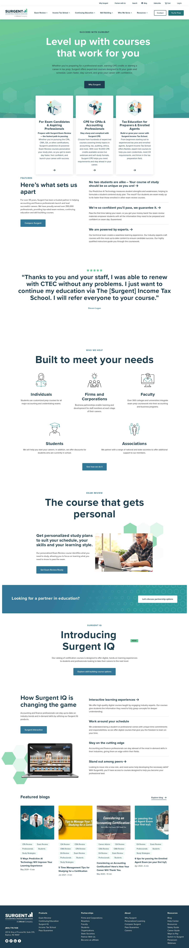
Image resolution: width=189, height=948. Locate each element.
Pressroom (172, 940)
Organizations (87, 930)
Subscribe (157, 3)
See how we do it (94, 466)
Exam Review (40, 13)
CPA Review (27, 844)
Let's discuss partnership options (157, 599)
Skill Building (105, 13)
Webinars (171, 943)
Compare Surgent (33, 223)
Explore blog (157, 797)
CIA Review (65, 844)
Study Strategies (29, 853)
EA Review (64, 853)
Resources (141, 13)
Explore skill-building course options (94, 671)
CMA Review (65, 849)
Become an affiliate (90, 940)
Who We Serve (124, 13)
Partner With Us (88, 937)
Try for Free (176, 13)
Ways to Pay (172, 933)
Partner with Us (120, 3)
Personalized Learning (135, 921)
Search (134, 3)
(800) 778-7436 (11, 928)
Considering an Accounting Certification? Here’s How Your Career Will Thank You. (113, 867)
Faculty (84, 924)
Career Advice (104, 844)
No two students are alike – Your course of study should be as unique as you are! (124, 184)
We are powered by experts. (109, 229)
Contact (160, 13)
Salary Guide (173, 927)
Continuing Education (84, 13)
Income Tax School (60, 13)
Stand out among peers (106, 761)
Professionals (27, 849)
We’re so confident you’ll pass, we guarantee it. (123, 208)
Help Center (173, 921)
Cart (168, 3)
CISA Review (80, 844)
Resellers (85, 921)
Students (41, 849)
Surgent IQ (44, 924)
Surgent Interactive (34, 730)
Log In (179, 3)
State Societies (88, 933)
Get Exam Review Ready (52, 570)
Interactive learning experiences (112, 700)
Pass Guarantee (46, 930)
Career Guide (173, 930)
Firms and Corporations (91, 918)
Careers (128, 930)
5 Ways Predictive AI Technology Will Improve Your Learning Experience (36, 862)
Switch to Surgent (175, 937)
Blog (144, 3)
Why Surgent (103, 3)
